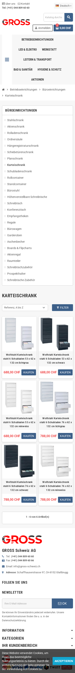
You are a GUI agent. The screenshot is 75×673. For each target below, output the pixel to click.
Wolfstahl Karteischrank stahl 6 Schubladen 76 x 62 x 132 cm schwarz (19, 486)
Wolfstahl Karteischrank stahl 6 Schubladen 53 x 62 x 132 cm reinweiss (19, 422)
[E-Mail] (27, 603)
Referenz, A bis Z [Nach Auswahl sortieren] (13, 307)
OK (62, 603)
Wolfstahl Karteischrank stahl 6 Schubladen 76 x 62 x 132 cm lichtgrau (56, 422)
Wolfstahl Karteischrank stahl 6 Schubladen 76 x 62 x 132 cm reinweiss (56, 486)
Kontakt (24, 3)
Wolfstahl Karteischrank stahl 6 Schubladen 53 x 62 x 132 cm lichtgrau (19, 358)
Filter (63, 307)
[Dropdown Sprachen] (63, 6)
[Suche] (58, 17)
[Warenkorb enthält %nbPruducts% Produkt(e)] (63, 28)
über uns (8, 3)
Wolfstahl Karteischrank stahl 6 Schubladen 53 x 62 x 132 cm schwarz (56, 358)
